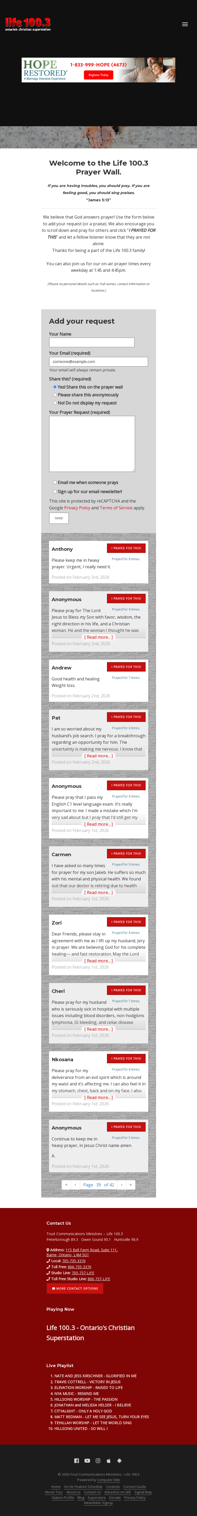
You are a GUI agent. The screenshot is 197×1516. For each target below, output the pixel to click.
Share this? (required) (67, 375)
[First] (66, 1185)
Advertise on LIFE (117, 1492)
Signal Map (143, 1492)
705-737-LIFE (83, 1272)
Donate (115, 1497)
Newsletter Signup (98, 1502)
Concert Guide (134, 1486)
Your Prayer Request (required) (91, 444)
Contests (113, 1486)
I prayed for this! (126, 548)
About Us (73, 1492)
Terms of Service (118, 516)
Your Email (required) (98, 355)
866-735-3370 (79, 1266)
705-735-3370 (74, 1260)
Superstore (97, 1497)
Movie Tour (54, 1492)
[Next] (122, 1185)
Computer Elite (108, 1479)
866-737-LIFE (99, 1278)
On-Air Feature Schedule (83, 1486)
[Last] (130, 1185)
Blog (80, 1497)
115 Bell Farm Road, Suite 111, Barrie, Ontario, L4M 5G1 (82, 1252)
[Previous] (75, 1185)
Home (56, 1486)
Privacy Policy (75, 516)
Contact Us (92, 1492)
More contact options (75, 1288)
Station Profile (63, 1497)
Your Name (91, 330)
